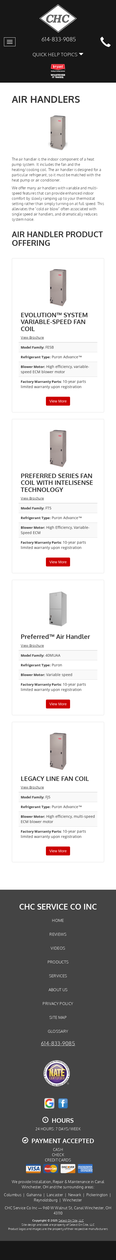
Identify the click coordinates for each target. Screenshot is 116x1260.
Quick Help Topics (58, 54)
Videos (58, 948)
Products (58, 962)
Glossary (58, 1031)
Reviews (58, 934)
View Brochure (32, 337)
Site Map (58, 1017)
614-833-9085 (58, 1043)
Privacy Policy (58, 1003)
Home (58, 920)
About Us (58, 989)
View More (58, 401)
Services (58, 975)
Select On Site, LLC (71, 1220)
